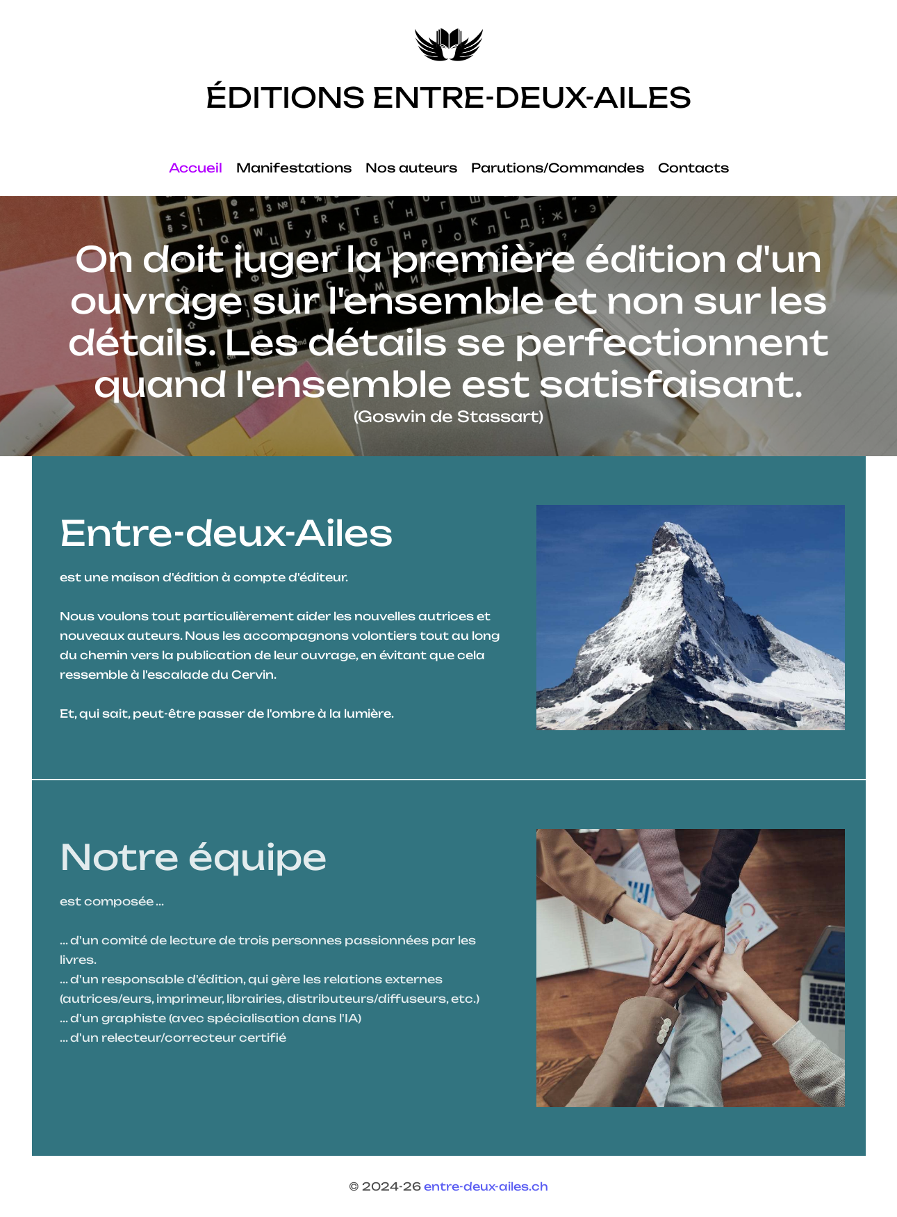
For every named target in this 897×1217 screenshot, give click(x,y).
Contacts (693, 167)
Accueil (195, 167)
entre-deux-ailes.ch (486, 1186)
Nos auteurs (411, 167)
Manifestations (294, 167)
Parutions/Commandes (557, 167)
